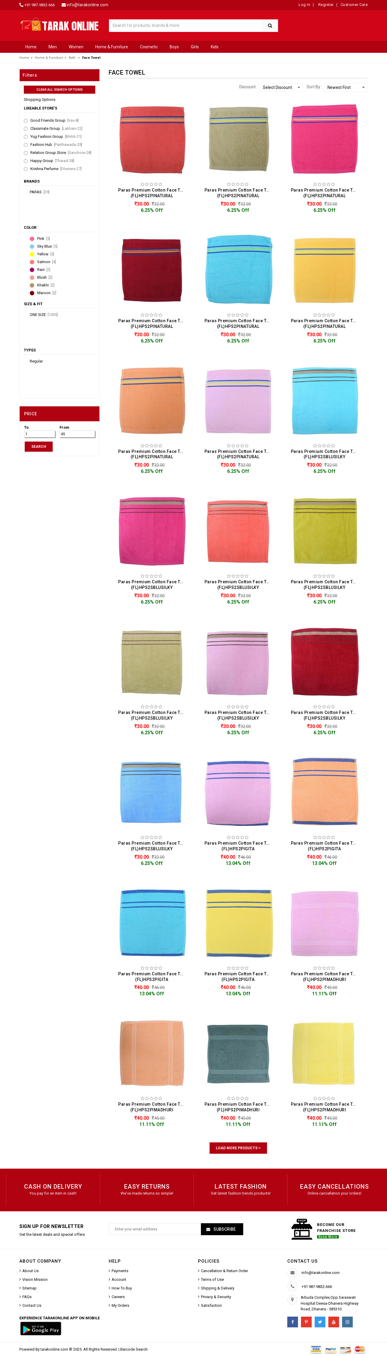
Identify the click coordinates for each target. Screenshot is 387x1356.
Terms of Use (212, 1279)
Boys (174, 46)
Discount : (248, 86)
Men (53, 46)
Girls (195, 46)
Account (119, 1279)
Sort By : (314, 86)
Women (76, 46)
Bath (72, 58)
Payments (120, 1271)
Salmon (46, 262)
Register (325, 4)
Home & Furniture (111, 46)
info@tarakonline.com (87, 4)
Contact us (302, 1261)
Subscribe (224, 1229)
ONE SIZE (44, 315)
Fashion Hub (56, 144)
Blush (44, 277)
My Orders (120, 1305)
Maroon (46, 293)
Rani (43, 269)
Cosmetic (149, 46)
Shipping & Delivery (217, 1288)
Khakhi (45, 285)
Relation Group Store (60, 153)
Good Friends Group (54, 120)
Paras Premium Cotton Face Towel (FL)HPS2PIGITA (240, 846)
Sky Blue (47, 246)
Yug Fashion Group (56, 136)
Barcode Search (134, 1349)
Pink (43, 238)
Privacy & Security (216, 1297)
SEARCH (38, 447)
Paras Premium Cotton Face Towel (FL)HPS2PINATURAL (153, 193)
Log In (304, 4)
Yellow (45, 254)
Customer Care (354, 4)
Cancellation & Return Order (224, 1271)
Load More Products (238, 1148)
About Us (30, 1271)
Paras (39, 192)
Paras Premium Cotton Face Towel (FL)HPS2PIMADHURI (326, 976)
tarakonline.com (54, 1349)
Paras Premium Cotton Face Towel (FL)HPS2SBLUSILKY (326, 454)
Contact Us (31, 1305)
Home (31, 46)
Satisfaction (211, 1305)
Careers (118, 1297)
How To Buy (122, 1288)
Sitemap (29, 1288)
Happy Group (52, 161)
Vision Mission (35, 1279)
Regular (36, 361)
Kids (215, 46)
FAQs (27, 1297)
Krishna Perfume (56, 169)
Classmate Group (56, 128)
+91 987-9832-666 (39, 5)
